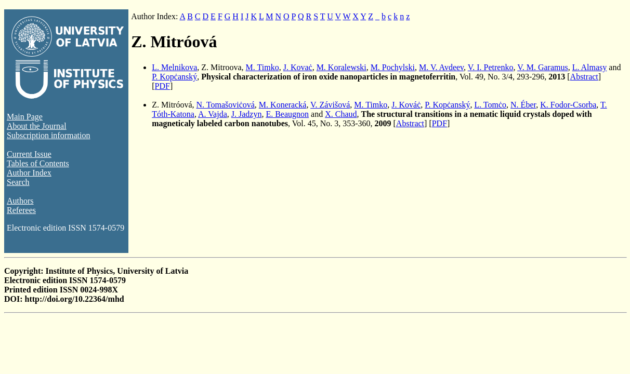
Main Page (25, 116)
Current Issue (29, 154)
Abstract (584, 76)
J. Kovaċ (297, 67)
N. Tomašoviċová (225, 104)
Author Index (29, 172)
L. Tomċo (490, 104)
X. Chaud (341, 114)
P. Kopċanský (174, 76)
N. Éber (523, 104)
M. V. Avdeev (441, 67)
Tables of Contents (38, 163)
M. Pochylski (393, 67)
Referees (21, 210)
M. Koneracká (283, 104)
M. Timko (262, 67)
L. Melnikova (174, 67)
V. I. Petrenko (491, 67)
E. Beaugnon (287, 114)
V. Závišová (330, 104)
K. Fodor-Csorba (568, 104)
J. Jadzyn (246, 114)
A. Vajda (212, 114)
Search (18, 182)
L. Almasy (589, 67)
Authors (20, 200)
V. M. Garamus (542, 67)
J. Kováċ (406, 104)
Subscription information (48, 135)
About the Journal (37, 126)
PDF (162, 86)
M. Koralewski (341, 67)
